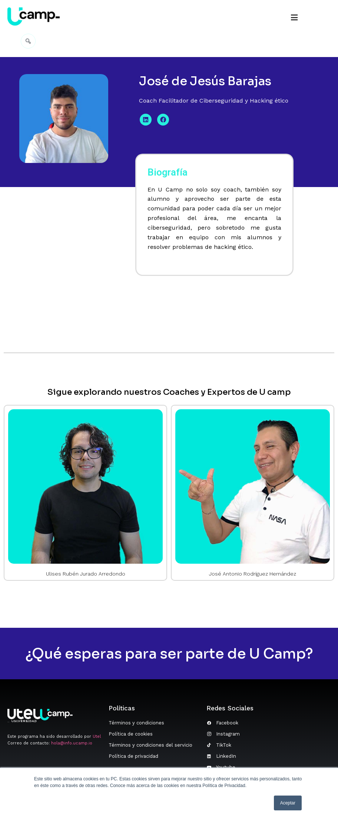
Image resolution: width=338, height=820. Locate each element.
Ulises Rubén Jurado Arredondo (85, 574)
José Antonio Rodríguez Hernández (252, 574)
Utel (97, 736)
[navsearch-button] (28, 40)
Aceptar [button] (287, 803)
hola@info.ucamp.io (71, 743)
